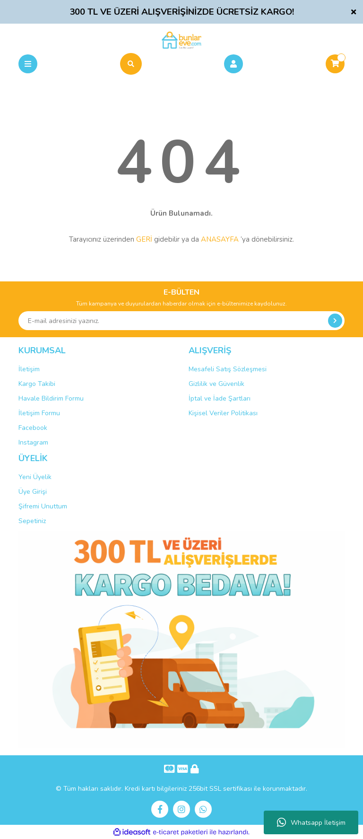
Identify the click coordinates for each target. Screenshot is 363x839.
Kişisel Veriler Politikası (223, 413)
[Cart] (335, 63)
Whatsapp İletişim (311, 822)
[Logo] (181, 40)
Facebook (32, 427)
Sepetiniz (32, 520)
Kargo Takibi (36, 383)
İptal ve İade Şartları (220, 398)
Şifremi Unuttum (42, 506)
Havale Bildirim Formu (51, 398)
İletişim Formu (39, 413)
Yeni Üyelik (35, 476)
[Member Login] (233, 63)
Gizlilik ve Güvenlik (216, 383)
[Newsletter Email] (181, 320)
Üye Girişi (32, 491)
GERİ (144, 239)
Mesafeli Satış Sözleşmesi (228, 369)
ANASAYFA (220, 239)
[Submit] (335, 321)
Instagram (33, 442)
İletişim (29, 369)
